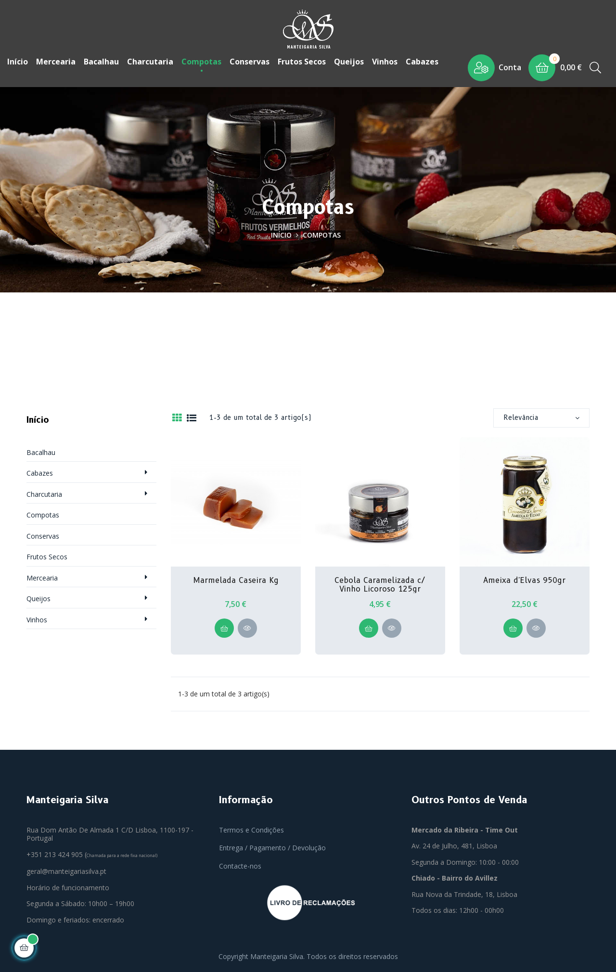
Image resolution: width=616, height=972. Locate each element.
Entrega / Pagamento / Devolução (272, 845)
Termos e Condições (251, 827)
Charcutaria (44, 491)
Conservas (42, 533)
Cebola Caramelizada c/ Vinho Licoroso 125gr (379, 582)
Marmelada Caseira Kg (236, 578)
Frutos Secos (46, 554)
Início (37, 417)
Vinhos (36, 617)
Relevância (541, 415)
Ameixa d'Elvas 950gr (524, 578)
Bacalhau (40, 449)
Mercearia (42, 575)
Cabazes (39, 470)
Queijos (38, 596)
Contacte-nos (240, 863)
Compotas (42, 512)
